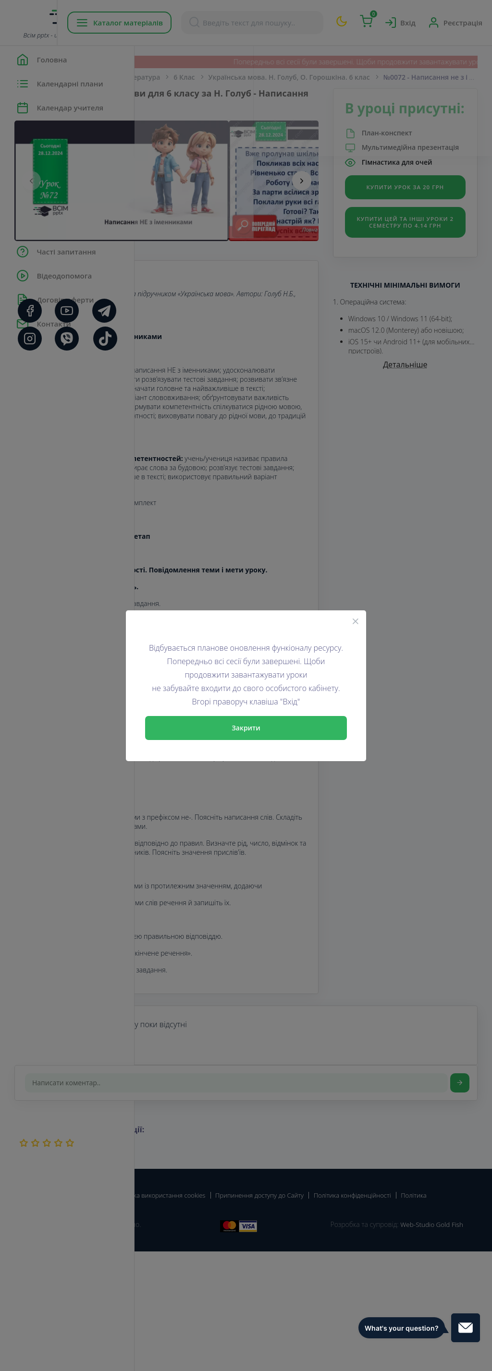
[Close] (355, 621)
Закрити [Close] (246, 727)
